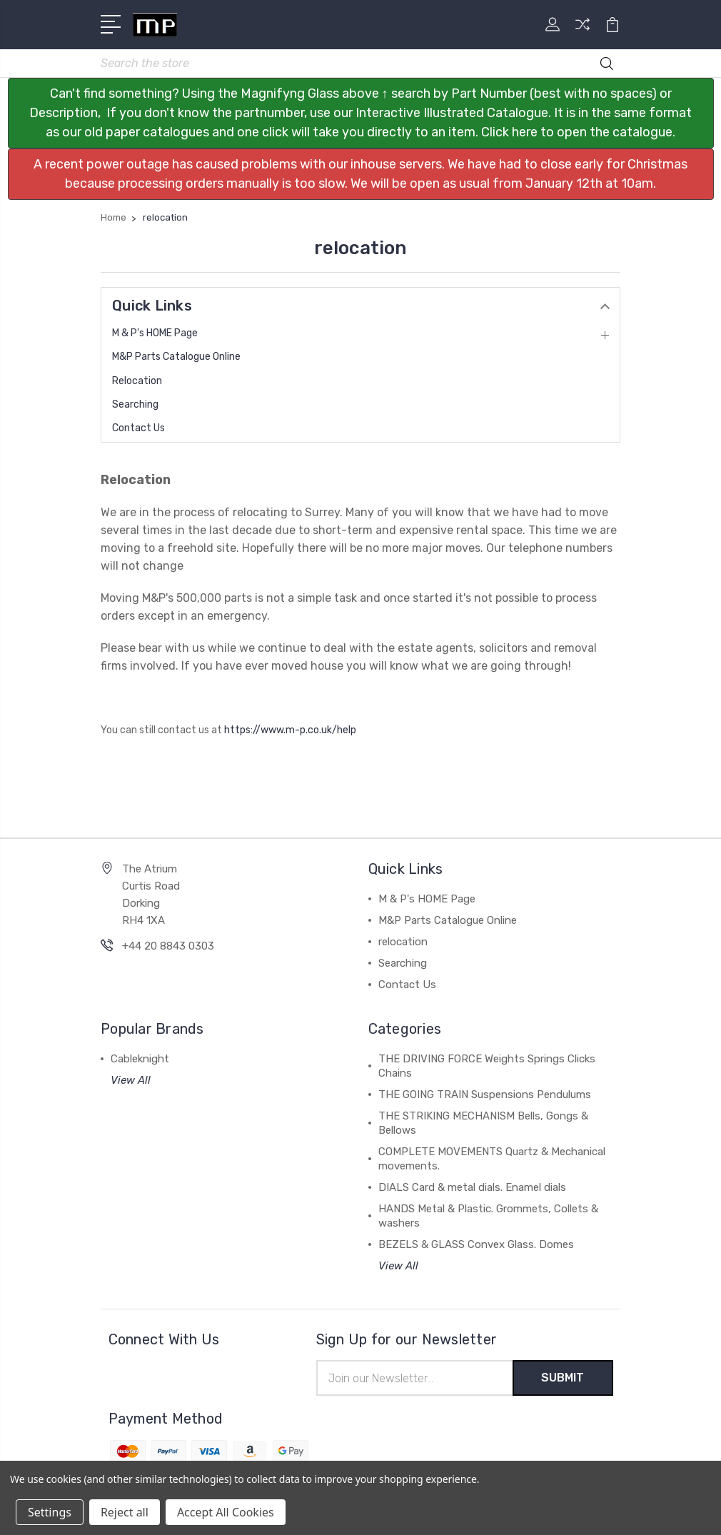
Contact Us (138, 428)
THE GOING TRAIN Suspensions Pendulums (484, 1094)
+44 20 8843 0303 (168, 946)
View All (131, 1080)
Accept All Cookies (225, 1512)
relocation (137, 381)
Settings (49, 1512)
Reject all (124, 1512)
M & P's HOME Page (155, 333)
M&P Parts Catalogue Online (176, 357)
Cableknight (140, 1058)
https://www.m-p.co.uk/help (290, 730)
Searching (135, 404)
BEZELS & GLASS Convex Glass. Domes (476, 1244)
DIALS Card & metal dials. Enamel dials (472, 1187)
